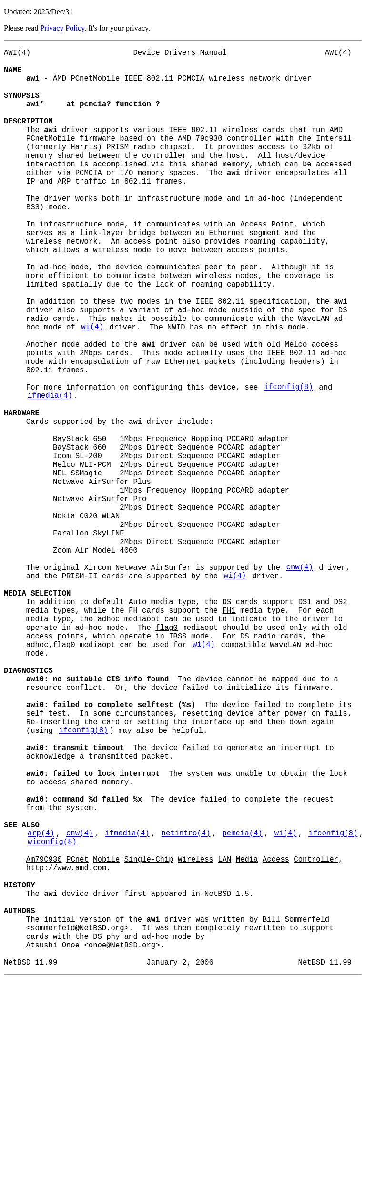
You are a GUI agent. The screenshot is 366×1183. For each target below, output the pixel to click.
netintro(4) (186, 1008)
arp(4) (41, 1008)
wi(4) (92, 389)
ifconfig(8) (288, 463)
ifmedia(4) (50, 473)
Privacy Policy (62, 28)
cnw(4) (299, 683)
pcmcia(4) (242, 1008)
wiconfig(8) (52, 1019)
